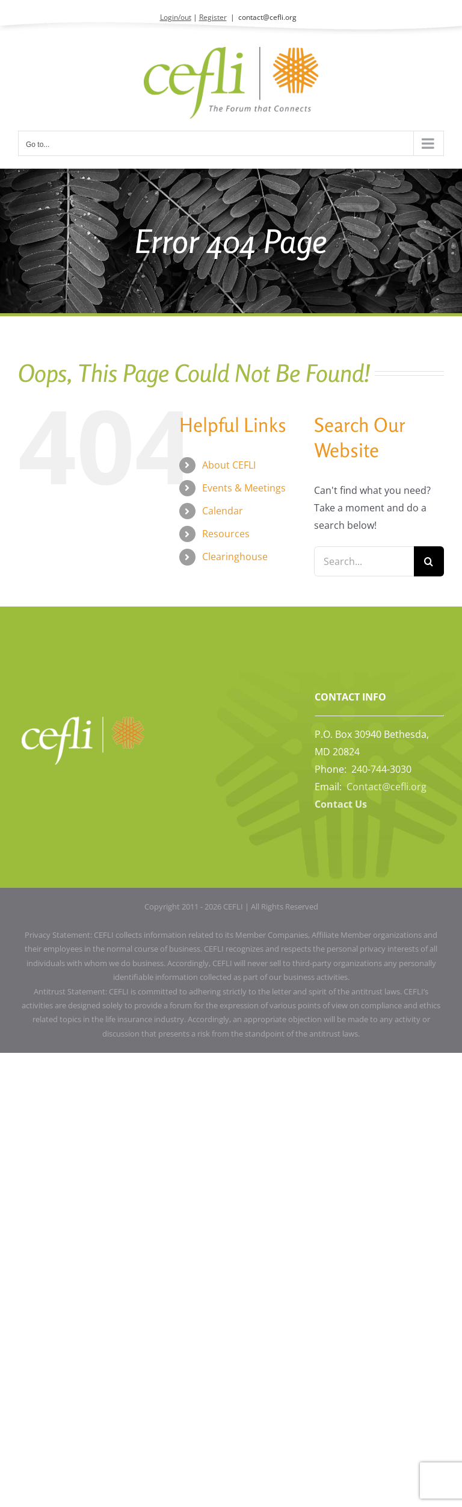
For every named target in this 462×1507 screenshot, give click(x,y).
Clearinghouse (235, 556)
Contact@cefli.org (386, 786)
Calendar (222, 510)
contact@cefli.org (267, 17)
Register (213, 17)
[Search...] (364, 561)
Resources (226, 533)
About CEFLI (229, 465)
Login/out (175, 17)
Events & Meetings (244, 488)
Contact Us (341, 804)
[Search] (429, 561)
